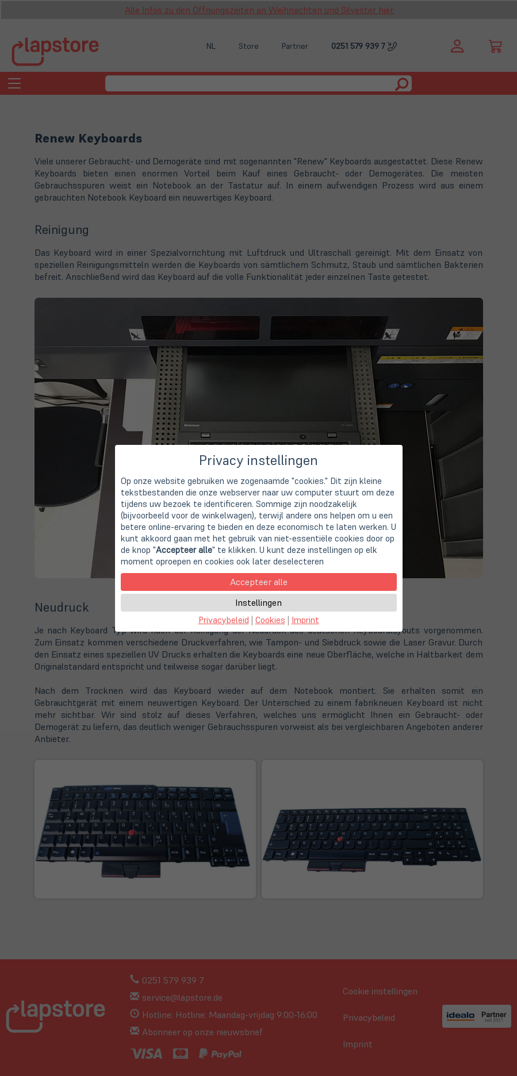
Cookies (270, 619)
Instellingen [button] (258, 602)
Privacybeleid (223, 619)
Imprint (305, 619)
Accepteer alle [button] (259, 581)
